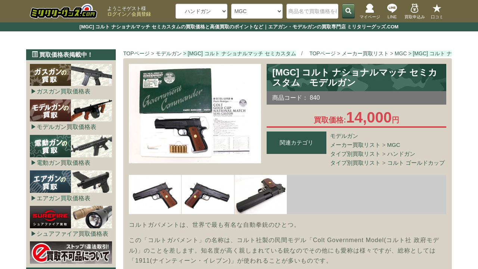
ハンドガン (401, 154)
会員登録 (141, 14)
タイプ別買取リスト (355, 154)
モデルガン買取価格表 (66, 127)
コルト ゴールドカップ (416, 163)
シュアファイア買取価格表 (72, 234)
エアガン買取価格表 (63, 198)
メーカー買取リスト (355, 145)
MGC (393, 145)
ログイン (117, 14)
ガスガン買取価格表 (63, 91)
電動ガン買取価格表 (63, 163)
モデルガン (344, 136)
